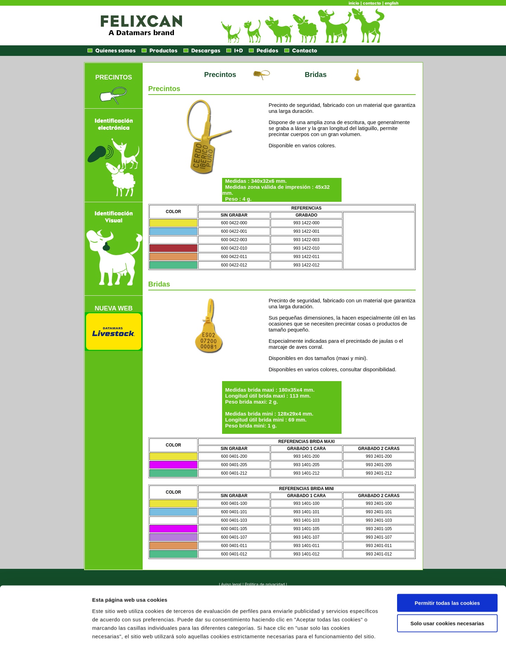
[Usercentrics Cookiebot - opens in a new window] (45, 635)
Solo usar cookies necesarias (447, 594)
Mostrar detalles (377, 635)
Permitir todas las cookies (447, 573)
